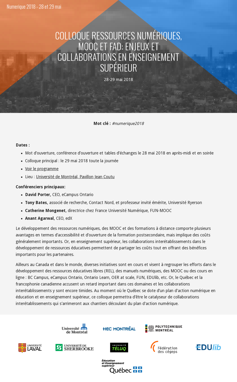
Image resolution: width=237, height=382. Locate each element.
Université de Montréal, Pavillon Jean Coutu (75, 176)
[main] (118, 56)
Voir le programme (41, 168)
